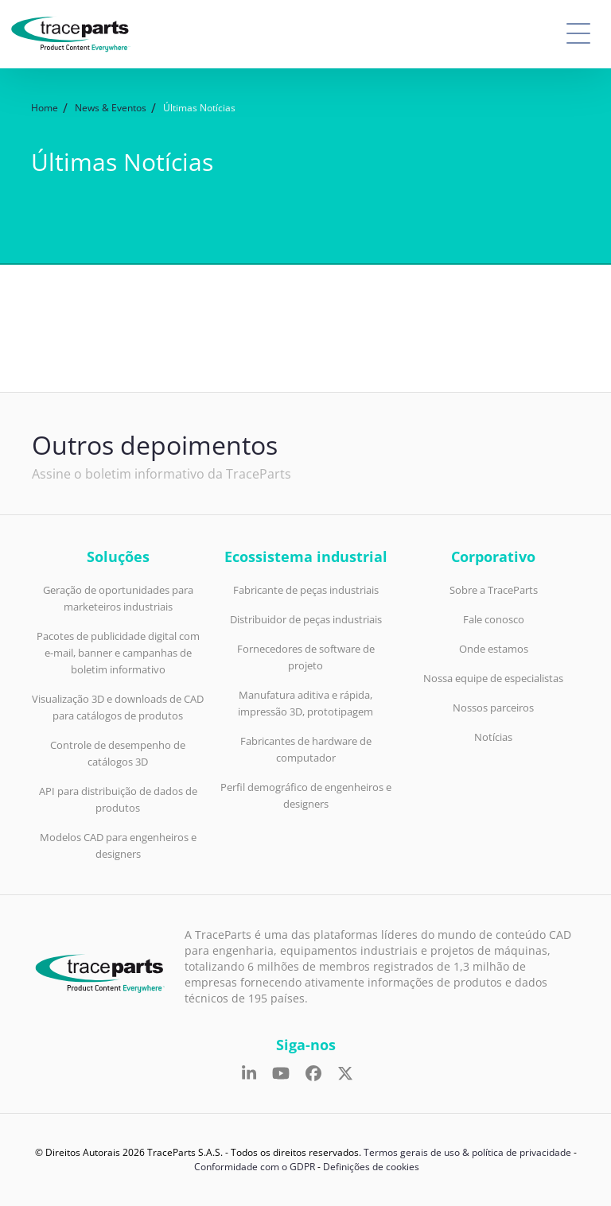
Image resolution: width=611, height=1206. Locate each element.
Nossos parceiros (493, 707)
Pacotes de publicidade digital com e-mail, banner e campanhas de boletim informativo (118, 653)
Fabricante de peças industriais (306, 590)
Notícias (493, 737)
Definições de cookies (371, 1166)
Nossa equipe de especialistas (493, 678)
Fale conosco (493, 619)
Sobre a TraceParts (493, 590)
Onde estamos (493, 649)
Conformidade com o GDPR (254, 1166)
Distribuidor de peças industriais (306, 619)
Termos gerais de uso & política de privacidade (467, 1152)
